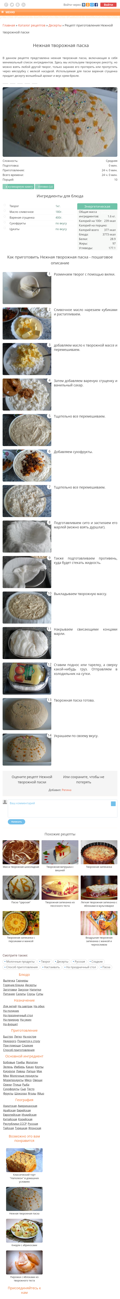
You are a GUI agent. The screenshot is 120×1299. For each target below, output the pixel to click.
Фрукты (8, 1093)
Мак (39, 1071)
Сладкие (97, 961)
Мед (6, 1076)
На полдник (11, 1011)
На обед (39, 1006)
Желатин (32, 1062)
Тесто (31, 1089)
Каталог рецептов (31, 25)
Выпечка (9, 980)
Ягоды (32, 1093)
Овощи (37, 1080)
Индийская (29, 1115)
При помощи (12, 1045)
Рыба (25, 1085)
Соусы (31, 994)
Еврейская (24, 1110)
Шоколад (20, 1093)
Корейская (25, 1119)
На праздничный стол (81, 967)
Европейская (12, 1115)
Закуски (23, 989)
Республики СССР (15, 1124)
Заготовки (10, 989)
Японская (34, 1128)
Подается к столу (28, 1041)
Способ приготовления (22, 967)
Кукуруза (9, 1071)
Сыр (23, 1089)
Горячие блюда (13, 985)
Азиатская (10, 1106)
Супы (39, 994)
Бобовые (9, 1062)
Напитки (35, 989)
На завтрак (25, 1006)
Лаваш (20, 1071)
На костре (29, 1036)
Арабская (9, 1110)
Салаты (21, 994)
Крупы (39, 1067)
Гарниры (22, 980)
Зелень (8, 1067)
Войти (108, 5)
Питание (9, 994)
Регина (66, 790)
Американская (27, 1106)
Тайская (8, 1128)
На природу (11, 1020)
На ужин (25, 1020)
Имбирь (19, 1067)
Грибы (20, 1062)
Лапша (30, 1071)
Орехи (7, 1085)
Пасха (106, 967)
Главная (9, 25)
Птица (17, 1085)
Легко (18, 1036)
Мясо (28, 1080)
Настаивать (52, 967)
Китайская (10, 1119)
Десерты (62, 961)
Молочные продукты (20, 961)
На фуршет (10, 1024)
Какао (30, 1067)
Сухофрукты (11, 1089)
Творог (45, 961)
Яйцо (40, 1093)
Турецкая (21, 1128)
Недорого (9, 1041)
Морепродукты (13, 1080)
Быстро (8, 1036)
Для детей (10, 1006)
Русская (80, 961)
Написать (16, 821)
